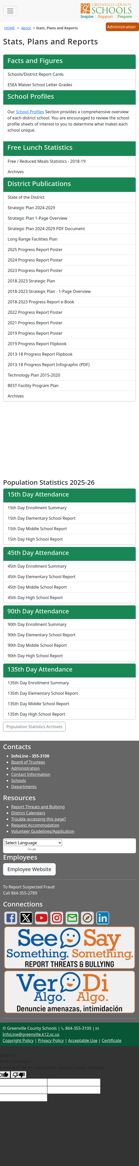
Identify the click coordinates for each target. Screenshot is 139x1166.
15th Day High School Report (35, 539)
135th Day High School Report (36, 714)
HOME (9, 28)
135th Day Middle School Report (38, 703)
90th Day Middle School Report (37, 645)
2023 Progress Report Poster (35, 270)
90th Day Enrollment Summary (37, 624)
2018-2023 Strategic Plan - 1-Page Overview (49, 291)
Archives (16, 172)
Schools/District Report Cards (36, 74)
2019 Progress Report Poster (35, 333)
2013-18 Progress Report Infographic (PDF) (48, 364)
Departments (24, 786)
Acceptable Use (83, 1040)
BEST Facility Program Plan (33, 385)
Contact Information (30, 774)
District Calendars (28, 813)
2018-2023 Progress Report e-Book (41, 302)
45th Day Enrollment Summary (37, 566)
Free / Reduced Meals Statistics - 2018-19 (47, 161)
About (26, 28)
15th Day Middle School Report (37, 528)
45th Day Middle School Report (37, 587)
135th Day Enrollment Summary (38, 683)
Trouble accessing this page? (38, 819)
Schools (18, 780)
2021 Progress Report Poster (35, 323)
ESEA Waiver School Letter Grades (40, 85)
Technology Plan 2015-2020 (34, 375)
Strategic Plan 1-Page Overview (37, 218)
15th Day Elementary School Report (42, 518)
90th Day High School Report (35, 656)
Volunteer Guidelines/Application (42, 831)
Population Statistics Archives (34, 726)
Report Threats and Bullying (38, 807)
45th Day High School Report (35, 597)
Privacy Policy (51, 1040)
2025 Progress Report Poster (35, 249)
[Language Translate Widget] (33, 842)
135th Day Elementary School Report (43, 693)
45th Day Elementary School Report (42, 576)
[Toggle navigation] (10, 11)
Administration (25, 768)
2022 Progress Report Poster (35, 312)
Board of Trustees (28, 762)
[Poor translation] (18, 1075)
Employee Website (29, 869)
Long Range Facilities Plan (32, 239)
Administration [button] (122, 27)
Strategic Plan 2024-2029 (31, 207)
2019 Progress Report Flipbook (37, 343)
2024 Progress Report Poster (35, 260)
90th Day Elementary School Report (42, 635)
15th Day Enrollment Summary (37, 508)
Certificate (112, 1040)
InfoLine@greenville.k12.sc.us (31, 1034)
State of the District (26, 197)
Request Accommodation (35, 825)
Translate (41, 849)
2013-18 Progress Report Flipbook (40, 354)
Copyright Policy (18, 1040)
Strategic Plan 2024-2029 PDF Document (46, 228)
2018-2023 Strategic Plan (31, 281)
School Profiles (30, 112)
